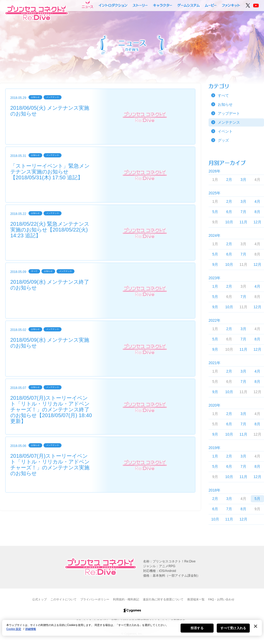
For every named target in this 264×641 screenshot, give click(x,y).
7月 (243, 212)
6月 (229, 212)
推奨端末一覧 (196, 599)
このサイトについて (63, 599)
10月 (229, 222)
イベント (225, 131)
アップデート (229, 113)
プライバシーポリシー (94, 599)
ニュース (87, 4)
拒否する (197, 631)
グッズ (223, 140)
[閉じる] (255, 629)
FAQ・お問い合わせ (221, 599)
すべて (223, 95)
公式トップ (39, 599)
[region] (132, 630)
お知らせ (225, 104)
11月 (243, 222)
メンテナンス (229, 122)
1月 (215, 286)
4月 (257, 201)
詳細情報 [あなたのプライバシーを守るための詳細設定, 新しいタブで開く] (30, 631)
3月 (243, 179)
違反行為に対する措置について (163, 599)
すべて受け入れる (233, 631)
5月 (215, 212)
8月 (257, 212)
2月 (229, 179)
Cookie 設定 (13, 631)
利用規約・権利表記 (126, 599)
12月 (257, 222)
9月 (215, 264)
